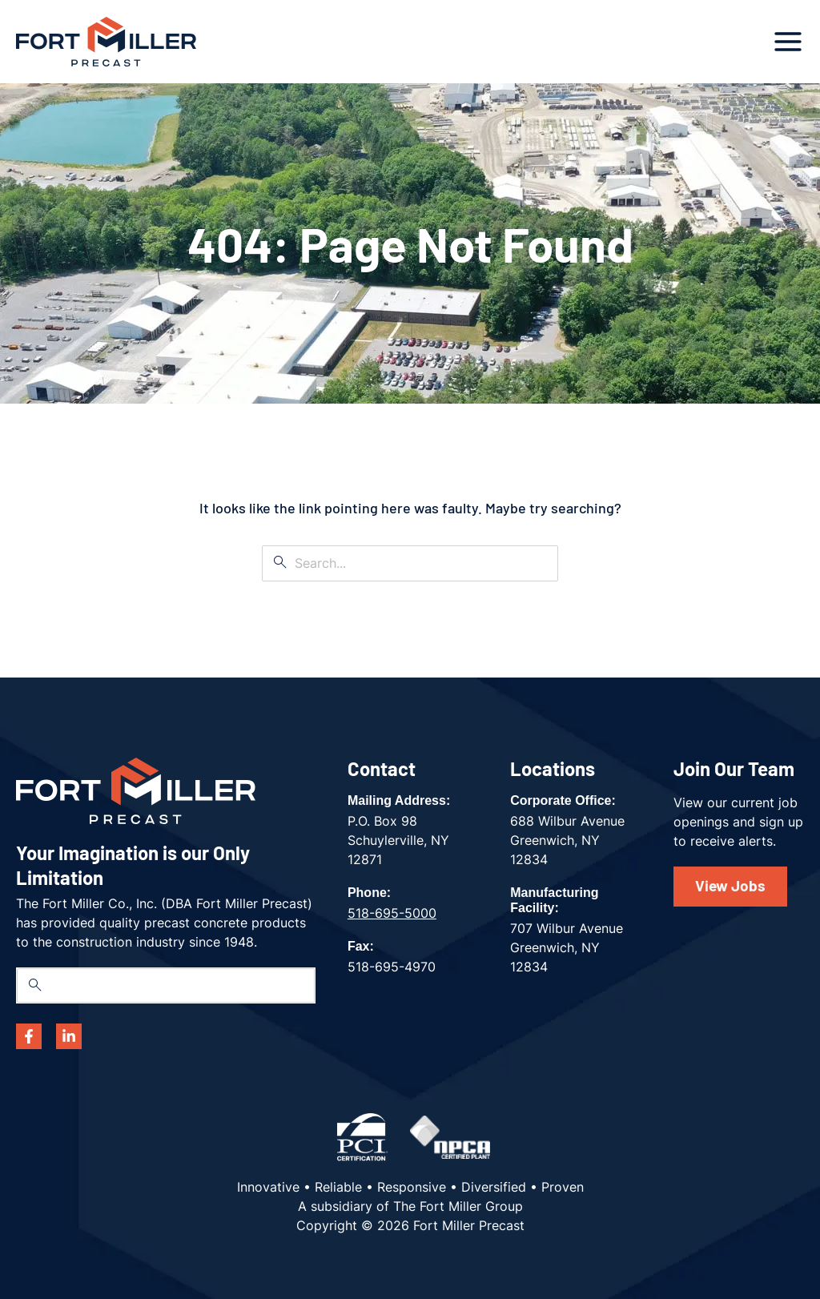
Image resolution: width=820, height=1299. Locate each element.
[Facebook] (29, 1036)
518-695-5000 (392, 913)
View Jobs (730, 885)
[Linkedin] (69, 1036)
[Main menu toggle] (788, 41)
